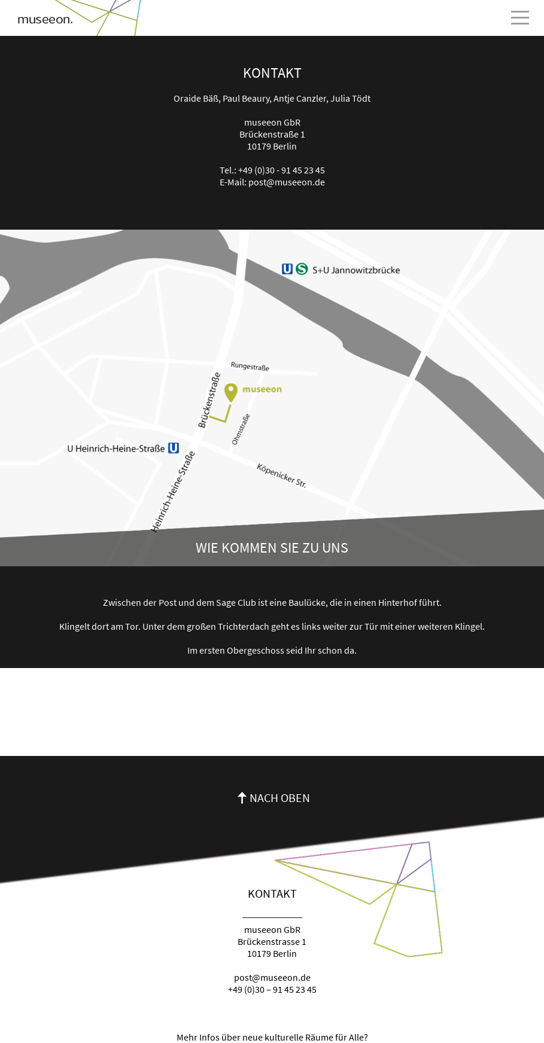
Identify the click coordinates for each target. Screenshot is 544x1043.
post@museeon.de (286, 182)
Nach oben (280, 797)
